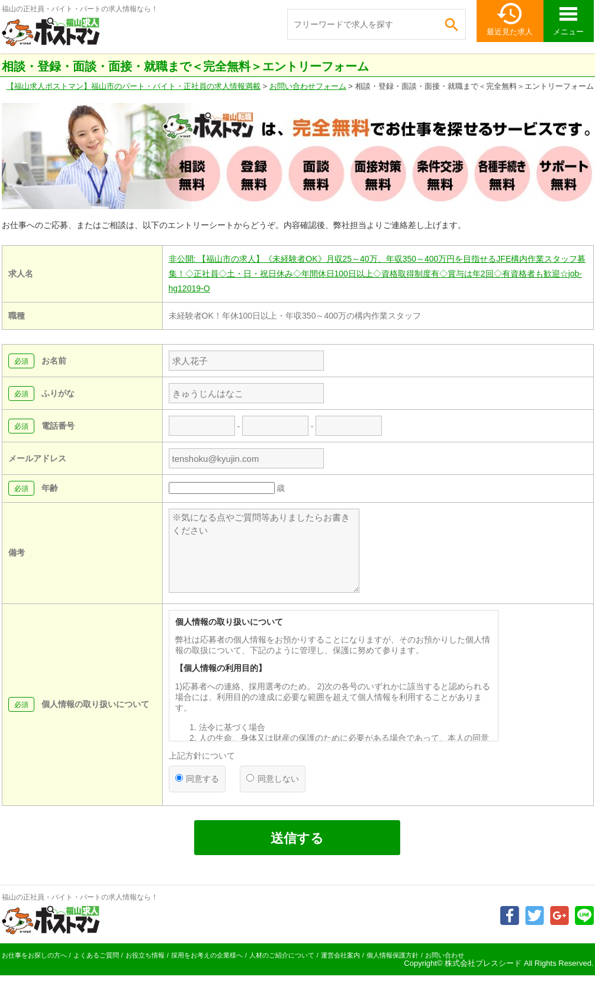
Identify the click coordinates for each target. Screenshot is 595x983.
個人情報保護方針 (392, 955)
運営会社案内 (340, 955)
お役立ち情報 (145, 955)
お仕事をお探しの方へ (34, 955)
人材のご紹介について (281, 955)
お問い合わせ (444, 955)
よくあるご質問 (96, 955)
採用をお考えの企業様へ (207, 955)
